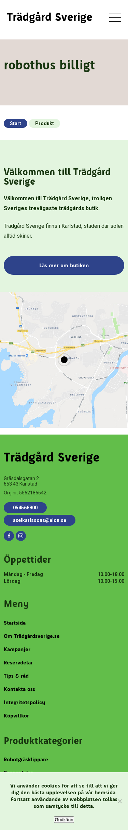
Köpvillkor (16, 715)
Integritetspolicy (24, 702)
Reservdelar (18, 662)
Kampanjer (17, 649)
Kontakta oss (19, 689)
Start (15, 123)
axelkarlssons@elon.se (39, 520)
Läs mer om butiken (64, 265)
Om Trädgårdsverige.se (32, 636)
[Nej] (119, 801)
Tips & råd (16, 676)
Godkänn (64, 819)
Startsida (15, 623)
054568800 (25, 507)
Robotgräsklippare (26, 759)
